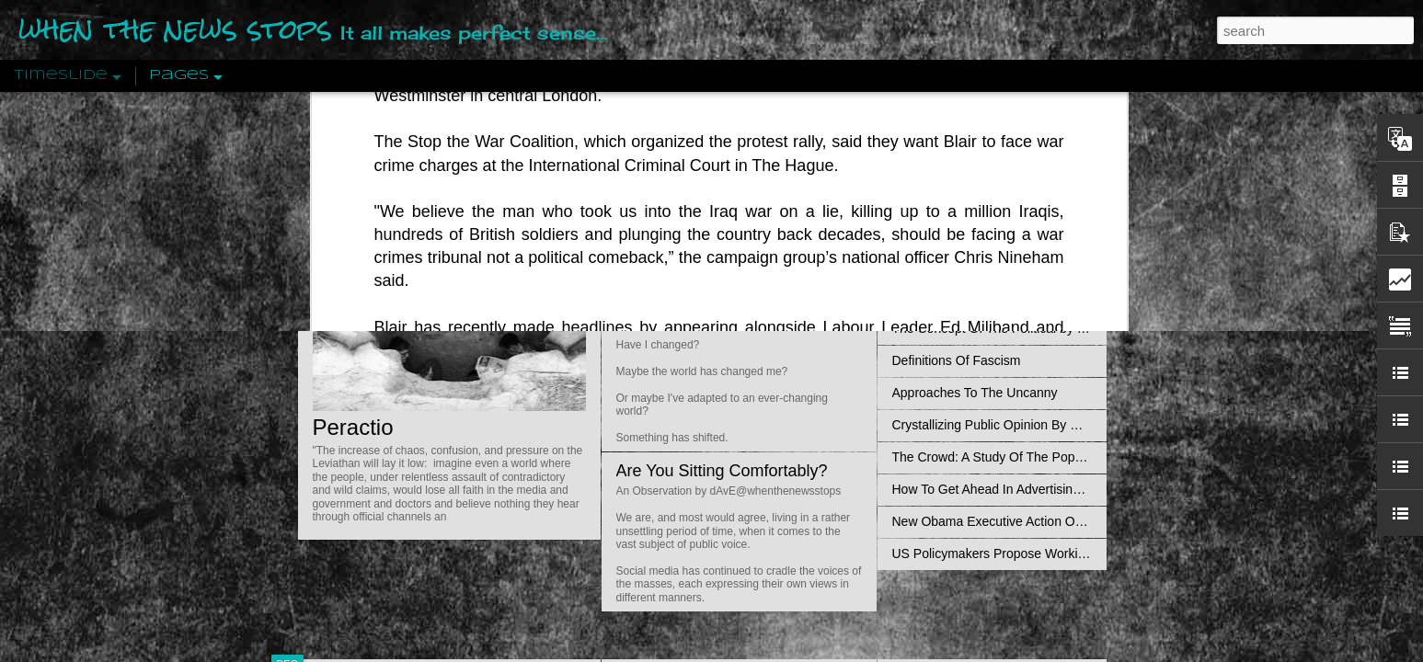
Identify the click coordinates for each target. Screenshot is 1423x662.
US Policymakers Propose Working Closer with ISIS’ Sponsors (1070, 553)
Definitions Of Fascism (956, 360)
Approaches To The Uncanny (975, 392)
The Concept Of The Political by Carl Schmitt (1020, 328)
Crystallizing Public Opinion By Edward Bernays (1028, 424)
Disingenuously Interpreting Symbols (996, 296)
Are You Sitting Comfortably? (722, 471)
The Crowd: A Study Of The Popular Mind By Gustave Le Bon (1067, 457)
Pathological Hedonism (958, 167)
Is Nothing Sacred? (686, 232)
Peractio (353, 427)
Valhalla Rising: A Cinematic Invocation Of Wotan (1032, 199)
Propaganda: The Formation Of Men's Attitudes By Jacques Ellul (1075, 264)
